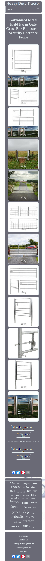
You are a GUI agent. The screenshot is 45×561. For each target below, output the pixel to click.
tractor (28, 521)
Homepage (23, 536)
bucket (27, 507)
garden (16, 512)
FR (25, 552)
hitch (33, 495)
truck (26, 526)
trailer (32, 491)
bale (18, 484)
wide (35, 483)
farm (14, 507)
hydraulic (17, 516)
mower (31, 516)
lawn (34, 527)
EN (21, 552)
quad (34, 508)
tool (21, 508)
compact (26, 483)
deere (25, 502)
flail (12, 491)
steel (34, 502)
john (12, 483)
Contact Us (23, 540)
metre (18, 495)
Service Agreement (23, 548)
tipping (26, 487)
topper (33, 513)
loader (33, 498)
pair (12, 495)
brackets (16, 486)
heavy (14, 501)
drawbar (26, 495)
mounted (21, 492)
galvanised (15, 498)
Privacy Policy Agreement (23, 544)
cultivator (17, 522)
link (27, 498)
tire (23, 498)
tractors (16, 526)
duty (26, 511)
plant (33, 487)
